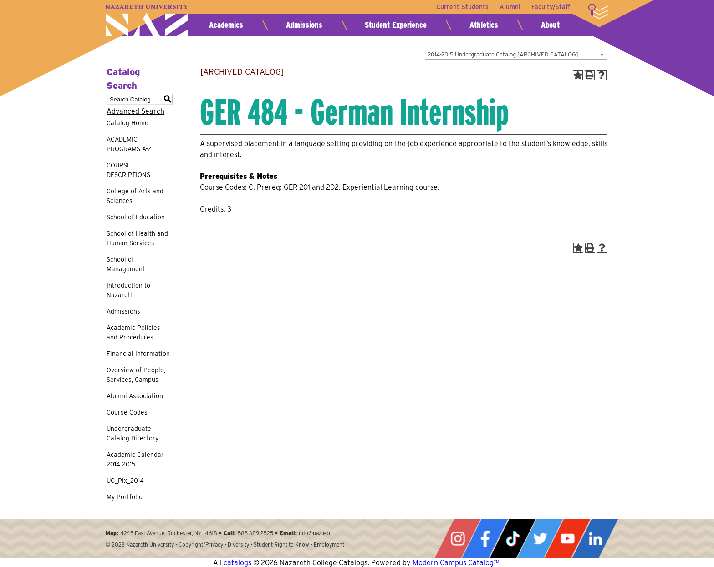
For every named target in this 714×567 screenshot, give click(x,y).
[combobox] (516, 54)
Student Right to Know (281, 544)
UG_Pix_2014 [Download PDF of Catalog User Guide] (125, 480)
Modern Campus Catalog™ (456, 562)
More (598, 11)
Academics (226, 25)
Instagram (457, 538)
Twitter (540, 538)
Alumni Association (135, 396)
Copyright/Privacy (200, 544)
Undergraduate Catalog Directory (132, 433)
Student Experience (396, 25)
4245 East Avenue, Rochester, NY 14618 (168, 533)
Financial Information (138, 353)
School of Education (136, 217)
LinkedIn (595, 538)
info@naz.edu (315, 533)
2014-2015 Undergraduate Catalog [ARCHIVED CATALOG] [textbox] (503, 54)
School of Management (126, 264)
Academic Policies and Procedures (133, 332)
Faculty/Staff (550, 6)
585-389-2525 (255, 533)
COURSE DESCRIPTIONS (128, 170)
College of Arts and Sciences (135, 195)
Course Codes (127, 412)
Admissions (304, 25)
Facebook (485, 538)
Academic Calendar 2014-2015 (135, 459)
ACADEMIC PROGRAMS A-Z (129, 144)
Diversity (238, 544)
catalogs (237, 562)
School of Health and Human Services (137, 238)
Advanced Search (135, 111)
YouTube (567, 538)
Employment (329, 544)
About (550, 25)
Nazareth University (147, 20)
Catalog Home (127, 123)
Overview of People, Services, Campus (136, 374)
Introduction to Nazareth (128, 290)
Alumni (510, 6)
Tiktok (512, 538)
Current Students (462, 6)
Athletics (483, 25)
